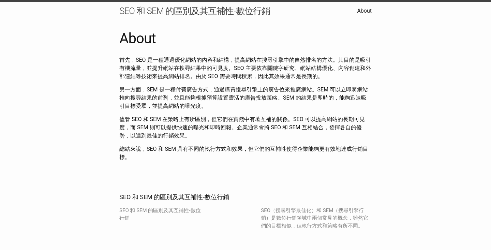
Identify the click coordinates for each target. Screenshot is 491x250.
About (364, 11)
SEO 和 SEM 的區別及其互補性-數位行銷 (194, 11)
